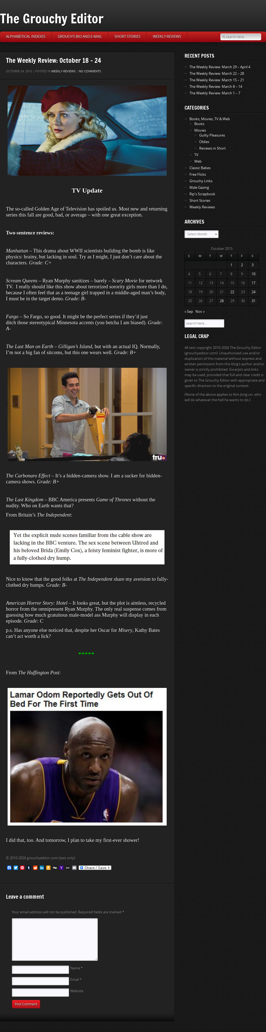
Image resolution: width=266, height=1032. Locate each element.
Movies (200, 130)
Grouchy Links (201, 181)
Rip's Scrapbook (202, 194)
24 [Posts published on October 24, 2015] (253, 292)
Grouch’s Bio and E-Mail (80, 37)
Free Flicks (197, 174)
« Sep (189, 312)
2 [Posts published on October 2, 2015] (242, 265)
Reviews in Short (212, 148)
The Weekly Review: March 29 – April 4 (219, 67)
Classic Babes (200, 168)
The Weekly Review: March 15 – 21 (216, 80)
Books (199, 124)
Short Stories (127, 37)
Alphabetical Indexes (25, 37)
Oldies (204, 142)
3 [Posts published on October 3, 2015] (253, 265)
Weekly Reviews (167, 37)
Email (76, 980)
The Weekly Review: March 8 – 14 (215, 87)
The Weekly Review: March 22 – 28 (216, 74)
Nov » (200, 312)
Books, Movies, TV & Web (209, 119)
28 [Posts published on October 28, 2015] (222, 301)
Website (76, 991)
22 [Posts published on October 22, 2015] (232, 292)
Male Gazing (199, 188)
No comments (90, 71)
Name (76, 968)
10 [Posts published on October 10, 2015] (253, 274)
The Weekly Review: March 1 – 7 (214, 93)
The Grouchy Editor (51, 18)
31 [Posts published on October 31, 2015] (253, 301)
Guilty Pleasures (212, 135)
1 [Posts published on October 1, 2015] (231, 265)
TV (196, 155)
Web (198, 161)
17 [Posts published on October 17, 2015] (253, 283)
